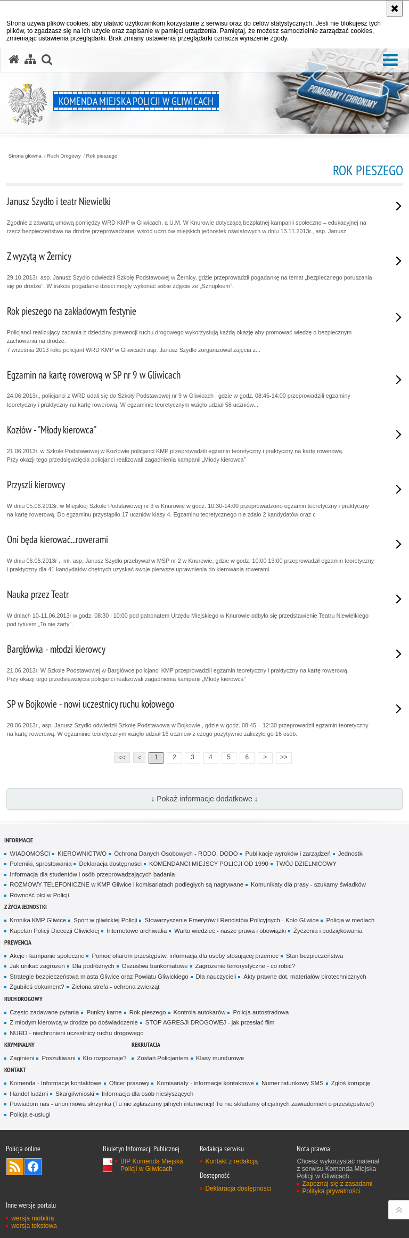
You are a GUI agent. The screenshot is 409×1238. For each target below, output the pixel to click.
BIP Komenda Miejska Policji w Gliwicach (151, 1165)
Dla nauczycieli (216, 976)
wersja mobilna (32, 1218)
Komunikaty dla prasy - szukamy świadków (308, 884)
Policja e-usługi (30, 1114)
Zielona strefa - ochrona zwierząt (116, 986)
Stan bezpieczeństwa (314, 956)
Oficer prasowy (129, 1083)
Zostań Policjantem (163, 1058)
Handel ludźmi (29, 1094)
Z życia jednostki (25, 907)
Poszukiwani (58, 1058)
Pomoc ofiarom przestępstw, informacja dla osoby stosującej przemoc (185, 956)
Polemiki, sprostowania (40, 863)
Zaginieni (22, 1058)
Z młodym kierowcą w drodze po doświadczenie (74, 1022)
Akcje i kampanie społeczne (47, 956)
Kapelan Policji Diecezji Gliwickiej (54, 931)
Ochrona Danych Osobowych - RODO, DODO (176, 853)
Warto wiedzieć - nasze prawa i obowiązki (230, 931)
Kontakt (15, 1069)
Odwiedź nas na (33, 1166)
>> (282, 756)
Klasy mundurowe (220, 1058)
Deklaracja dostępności (110, 863)
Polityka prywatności (331, 1191)
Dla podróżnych (93, 966)
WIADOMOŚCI (30, 853)
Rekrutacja (146, 1044)
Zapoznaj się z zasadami (337, 1183)
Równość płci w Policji (39, 895)
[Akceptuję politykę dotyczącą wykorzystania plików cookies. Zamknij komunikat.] (395, 8)
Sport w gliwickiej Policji (105, 920)
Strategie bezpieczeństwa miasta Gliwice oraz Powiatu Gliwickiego (99, 976)
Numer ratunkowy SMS (292, 1083)
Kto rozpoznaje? (105, 1058)
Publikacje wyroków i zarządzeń (287, 853)
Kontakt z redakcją (231, 1161)
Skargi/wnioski (74, 1094)
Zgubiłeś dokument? (37, 986)
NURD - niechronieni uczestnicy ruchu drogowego (76, 1033)
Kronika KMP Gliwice (38, 920)
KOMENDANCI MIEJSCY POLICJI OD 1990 (208, 863)
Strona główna (25, 156)
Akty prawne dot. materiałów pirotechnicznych (304, 976)
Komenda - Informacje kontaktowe (55, 1083)
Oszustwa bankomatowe (155, 966)
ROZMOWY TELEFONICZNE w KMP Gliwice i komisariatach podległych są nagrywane (126, 884)
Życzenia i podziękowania (327, 931)
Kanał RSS (14, 1166)
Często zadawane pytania (44, 1012)
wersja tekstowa (33, 1225)
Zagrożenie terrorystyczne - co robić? (245, 966)
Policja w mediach (350, 920)
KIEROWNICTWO (82, 853)
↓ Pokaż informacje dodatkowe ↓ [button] (204, 798)
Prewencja (17, 942)
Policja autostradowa (261, 1012)
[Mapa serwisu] (30, 59)
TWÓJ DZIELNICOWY (306, 863)
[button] (390, 60)
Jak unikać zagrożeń (37, 966)
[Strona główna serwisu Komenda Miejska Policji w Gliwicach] (14, 59)
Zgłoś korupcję (351, 1083)
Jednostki (351, 853)
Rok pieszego (102, 156)
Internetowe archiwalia (137, 931)
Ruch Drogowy (64, 156)
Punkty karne (103, 1012)
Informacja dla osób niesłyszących (147, 1094)
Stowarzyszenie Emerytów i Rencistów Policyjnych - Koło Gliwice (231, 920)
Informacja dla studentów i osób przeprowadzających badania (92, 874)
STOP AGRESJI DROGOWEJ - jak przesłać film (210, 1022)
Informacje (18, 840)
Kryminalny (19, 1044)
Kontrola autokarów (200, 1012)
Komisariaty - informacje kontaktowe (205, 1083)
